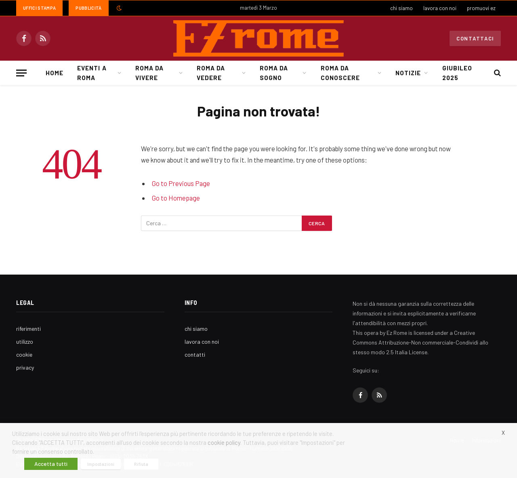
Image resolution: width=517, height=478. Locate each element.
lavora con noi (439, 8)
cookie (24, 354)
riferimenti (28, 328)
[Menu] (21, 73)
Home (54, 72)
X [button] (503, 432)
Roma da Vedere (211, 72)
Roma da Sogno (274, 72)
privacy (25, 367)
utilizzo (24, 341)
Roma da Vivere (149, 72)
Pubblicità (88, 8)
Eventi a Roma (91, 72)
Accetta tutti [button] (50, 463)
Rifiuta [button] (141, 464)
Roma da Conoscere (340, 72)
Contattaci (475, 38)
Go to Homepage (176, 198)
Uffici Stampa (39, 8)
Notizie (408, 72)
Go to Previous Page (181, 183)
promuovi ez (481, 8)
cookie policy (224, 442)
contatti (195, 354)
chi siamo (401, 8)
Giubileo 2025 (457, 72)
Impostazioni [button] (100, 464)
